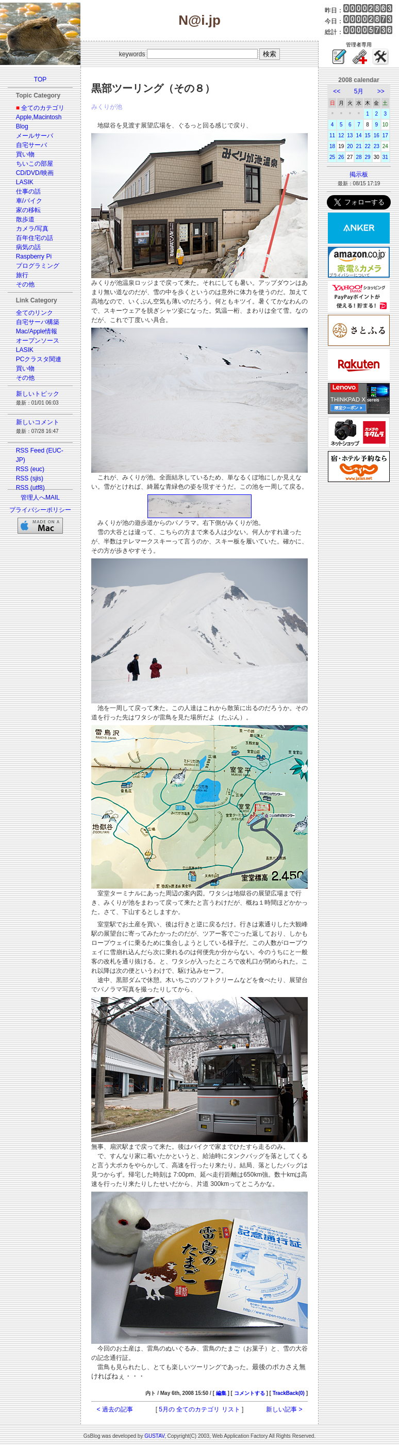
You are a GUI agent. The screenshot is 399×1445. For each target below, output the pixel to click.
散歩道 (25, 219)
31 (385, 157)
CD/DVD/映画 (35, 172)
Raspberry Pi (34, 256)
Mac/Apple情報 (37, 331)
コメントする (249, 1393)
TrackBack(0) (289, 1393)
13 (350, 135)
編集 (221, 1393)
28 (358, 157)
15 (368, 135)
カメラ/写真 (32, 228)
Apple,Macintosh (39, 117)
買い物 (25, 154)
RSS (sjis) (29, 478)
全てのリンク (34, 312)
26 (341, 157)
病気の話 (28, 247)
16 (376, 135)
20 (350, 146)
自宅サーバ (31, 145)
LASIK (25, 182)
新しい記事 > (284, 1409)
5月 (359, 91)
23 (376, 146)
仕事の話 (28, 191)
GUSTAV (154, 1436)
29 (368, 157)
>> (381, 91)
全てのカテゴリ (42, 107)
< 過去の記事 (115, 1409)
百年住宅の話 (34, 238)
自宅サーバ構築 (37, 322)
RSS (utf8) (30, 487)
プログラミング (37, 265)
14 (358, 135)
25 (332, 157)
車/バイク (29, 200)
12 (341, 135)
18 (332, 146)
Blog (22, 126)
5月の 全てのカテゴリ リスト (199, 1409)
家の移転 (28, 210)
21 (358, 146)
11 (332, 135)
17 (385, 135)
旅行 (22, 275)
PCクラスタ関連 (39, 359)
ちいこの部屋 (34, 163)
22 (368, 146)
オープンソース (37, 340)
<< (336, 91)
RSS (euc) (30, 469)
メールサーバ (34, 135)
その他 (25, 284)
